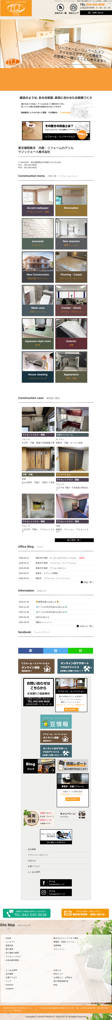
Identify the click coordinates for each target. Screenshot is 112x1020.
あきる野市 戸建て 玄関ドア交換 (38, 482)
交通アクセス (34, 866)
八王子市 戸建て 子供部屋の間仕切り (72, 489)
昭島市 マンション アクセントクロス (72, 530)
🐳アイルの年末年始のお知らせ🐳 (51, 607)
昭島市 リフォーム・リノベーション (53, 578)
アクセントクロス (13, 957)
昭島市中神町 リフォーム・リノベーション (56, 563)
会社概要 (32, 849)
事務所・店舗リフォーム (64, 942)
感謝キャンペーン (44, 622)
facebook (9, 985)
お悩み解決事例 (12, 960)
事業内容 (9, 946)
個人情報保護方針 (61, 981)
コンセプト (10, 942)
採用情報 (57, 946)
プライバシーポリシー (38, 855)
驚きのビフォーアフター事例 (66, 938)
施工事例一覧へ (74, 540)
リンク (8, 981)
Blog (55, 985)
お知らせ (32, 860)
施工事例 (9, 949)
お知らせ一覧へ (87, 626)
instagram (10, 989)
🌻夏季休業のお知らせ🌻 (47, 602)
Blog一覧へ (89, 582)
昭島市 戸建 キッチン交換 (69, 443)
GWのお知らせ (42, 617)
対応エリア (58, 974)
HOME (8, 938)
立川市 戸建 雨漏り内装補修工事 (38, 443)
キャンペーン (59, 949)
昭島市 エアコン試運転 (47, 573)
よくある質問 (34, 872)
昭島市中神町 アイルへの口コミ (51, 568)
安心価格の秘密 (12, 953)
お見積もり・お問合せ (63, 978)
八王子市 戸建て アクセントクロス (38, 530)
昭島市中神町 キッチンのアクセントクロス (56, 558)
